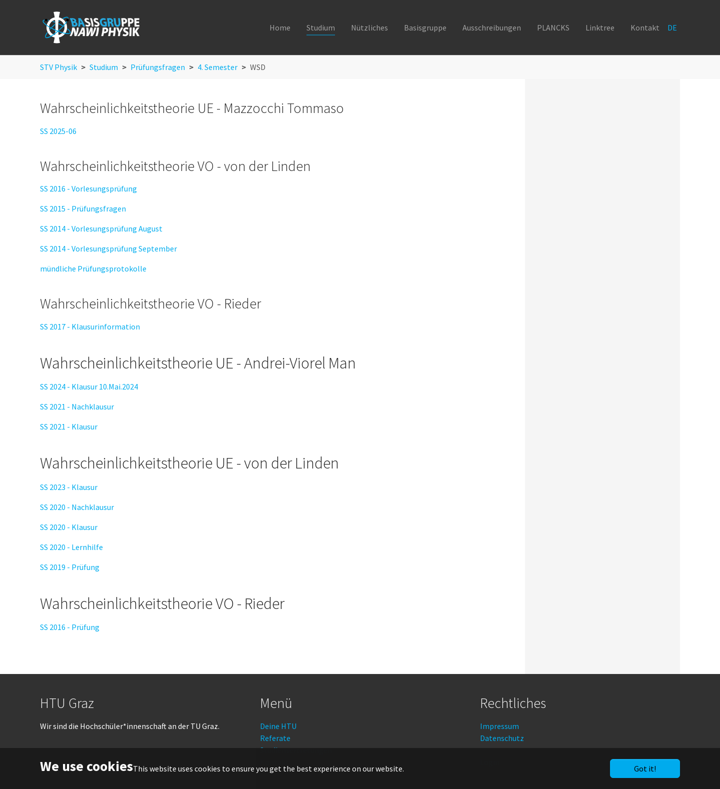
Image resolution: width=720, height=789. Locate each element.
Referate (275, 738)
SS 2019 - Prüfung (70, 567)
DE (673, 27)
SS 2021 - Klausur (69, 427)
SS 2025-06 (58, 131)
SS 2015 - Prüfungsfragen (83, 209)
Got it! (645, 769)
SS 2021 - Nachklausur (77, 407)
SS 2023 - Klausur (69, 487)
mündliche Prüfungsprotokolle (93, 269)
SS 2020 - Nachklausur (77, 507)
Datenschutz (502, 738)
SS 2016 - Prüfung (70, 627)
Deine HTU (278, 726)
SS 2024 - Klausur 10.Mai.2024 (89, 387)
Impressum (499, 726)
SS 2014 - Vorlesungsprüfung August (101, 229)
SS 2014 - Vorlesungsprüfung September (108, 249)
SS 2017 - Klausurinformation (90, 327)
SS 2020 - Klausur (69, 527)
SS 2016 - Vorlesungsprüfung (88, 189)
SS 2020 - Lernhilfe (71, 547)
